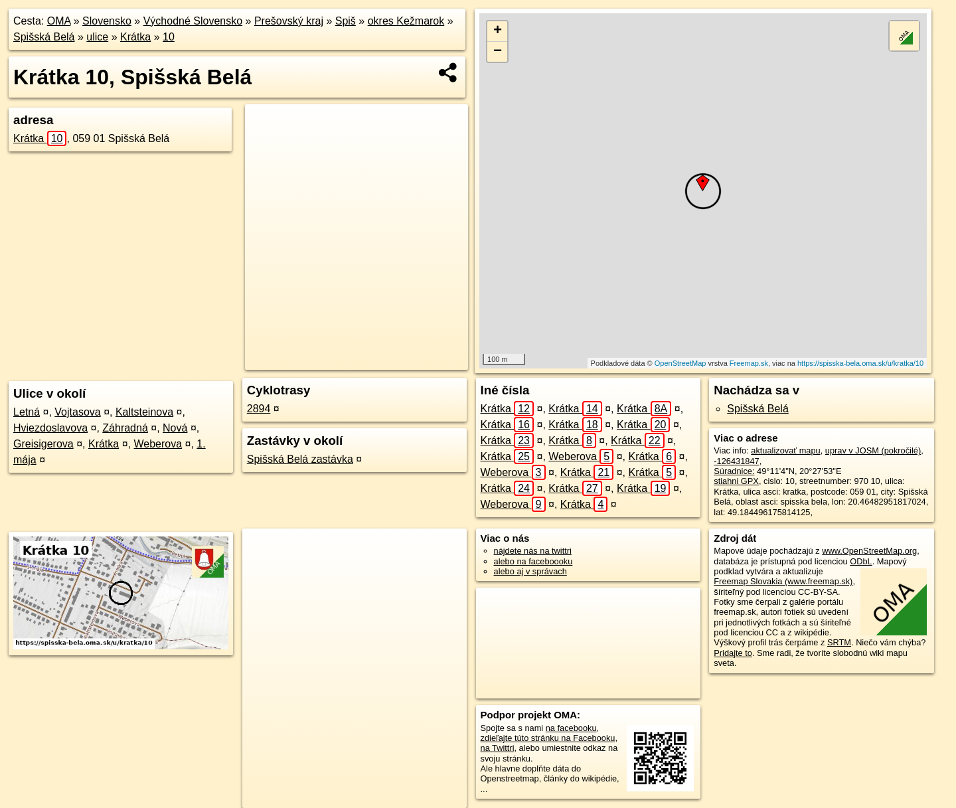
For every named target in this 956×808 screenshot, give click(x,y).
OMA (59, 21)
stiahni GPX (736, 481)
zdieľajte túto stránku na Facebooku (548, 738)
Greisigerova (43, 443)
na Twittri (498, 748)
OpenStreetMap (680, 363)
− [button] (497, 52)
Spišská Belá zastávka (300, 459)
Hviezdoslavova (50, 428)
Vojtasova (77, 412)
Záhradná (125, 428)
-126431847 (736, 461)
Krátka (135, 36)
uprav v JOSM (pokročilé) (873, 450)
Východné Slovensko (192, 21)
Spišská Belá (44, 36)
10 (169, 36)
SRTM (839, 642)
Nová (175, 428)
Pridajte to (733, 653)
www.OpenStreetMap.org (869, 551)
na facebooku (571, 728)
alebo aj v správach (530, 571)
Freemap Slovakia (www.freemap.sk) (783, 581)
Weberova (157, 443)
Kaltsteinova (144, 412)
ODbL (861, 561)
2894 (259, 408)
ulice (97, 36)
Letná (26, 412)
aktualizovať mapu (785, 450)
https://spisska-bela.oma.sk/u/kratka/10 (860, 363)
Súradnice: (734, 471)
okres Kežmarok (406, 21)
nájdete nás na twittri (533, 551)
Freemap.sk (749, 363)
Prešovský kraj (288, 21)
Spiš (345, 21)
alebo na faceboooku (533, 561)
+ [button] (497, 31)
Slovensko (106, 21)
